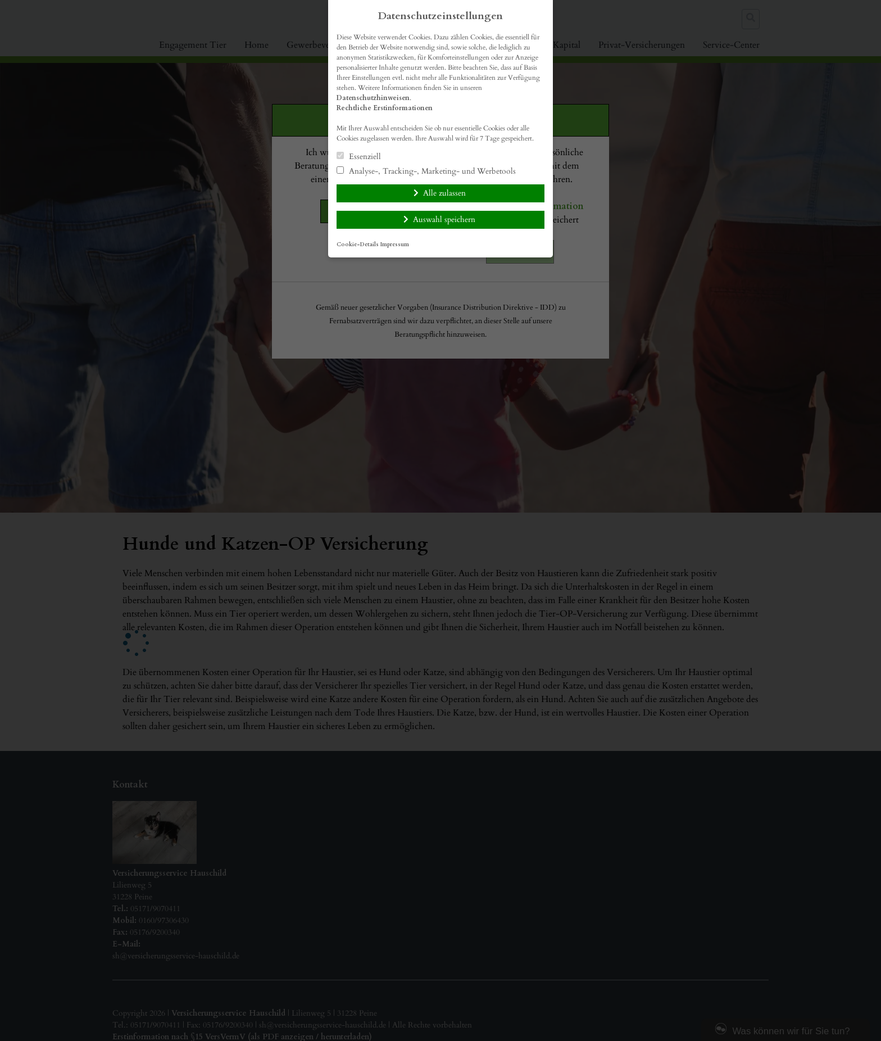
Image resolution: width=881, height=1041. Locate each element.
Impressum (394, 244)
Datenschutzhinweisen (373, 97)
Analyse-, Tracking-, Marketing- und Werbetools (426, 170)
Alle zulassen (444, 193)
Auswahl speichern (444, 219)
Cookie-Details (358, 244)
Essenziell (359, 156)
